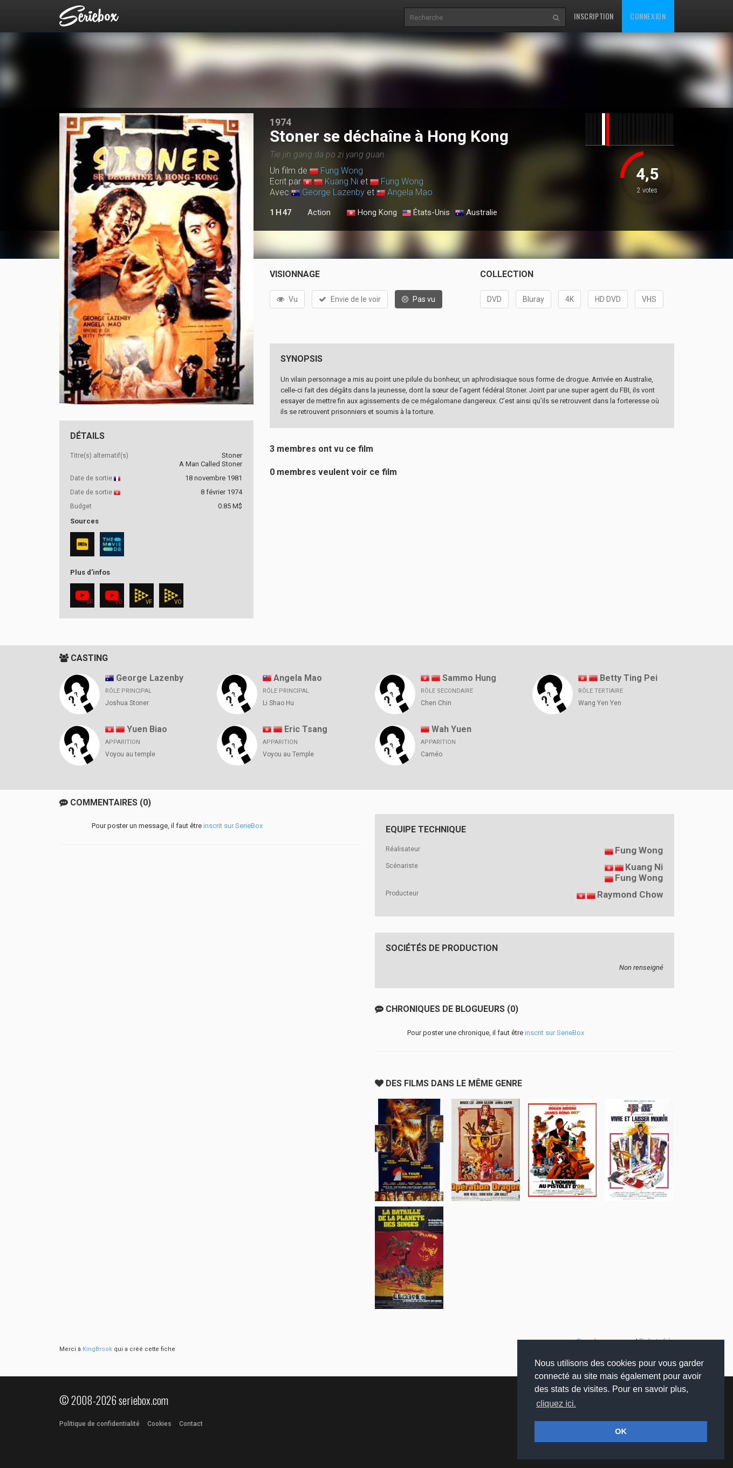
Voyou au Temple (288, 754)
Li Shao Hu (278, 703)
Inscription (594, 16)
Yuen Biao (147, 729)
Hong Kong (372, 213)
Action (319, 212)
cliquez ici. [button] (556, 1403)
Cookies (159, 1424)
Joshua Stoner (127, 703)
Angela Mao (410, 192)
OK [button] (621, 1431)
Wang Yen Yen (599, 703)
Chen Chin (436, 703)
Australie (476, 213)
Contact (191, 1424)
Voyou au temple (130, 754)
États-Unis (426, 213)
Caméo (431, 754)
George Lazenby (333, 192)
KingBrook (97, 1349)
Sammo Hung (469, 678)
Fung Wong (341, 171)
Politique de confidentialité (99, 1424)
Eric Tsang (305, 729)
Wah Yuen (451, 729)
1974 (280, 122)
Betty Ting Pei (628, 678)
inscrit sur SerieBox (233, 826)
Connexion (648, 16)
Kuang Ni (341, 181)
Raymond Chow (630, 894)
